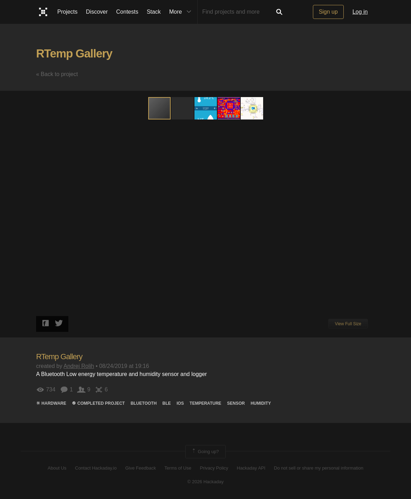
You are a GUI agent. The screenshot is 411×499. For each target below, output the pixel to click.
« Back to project (57, 74)
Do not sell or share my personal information (318, 468)
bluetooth (144, 403)
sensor (236, 403)
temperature (205, 403)
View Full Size (348, 323)
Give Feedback (140, 468)
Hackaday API (251, 468)
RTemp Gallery (74, 53)
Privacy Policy (214, 468)
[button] (182, 108)
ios (180, 403)
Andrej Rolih (78, 366)
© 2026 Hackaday (205, 481)
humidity (261, 403)
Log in (360, 12)
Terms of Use (177, 468)
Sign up (328, 12)
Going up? (205, 452)
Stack (154, 12)
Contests (127, 12)
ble (167, 403)
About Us (57, 468)
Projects (67, 12)
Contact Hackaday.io (96, 468)
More (181, 12)
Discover (97, 12)
